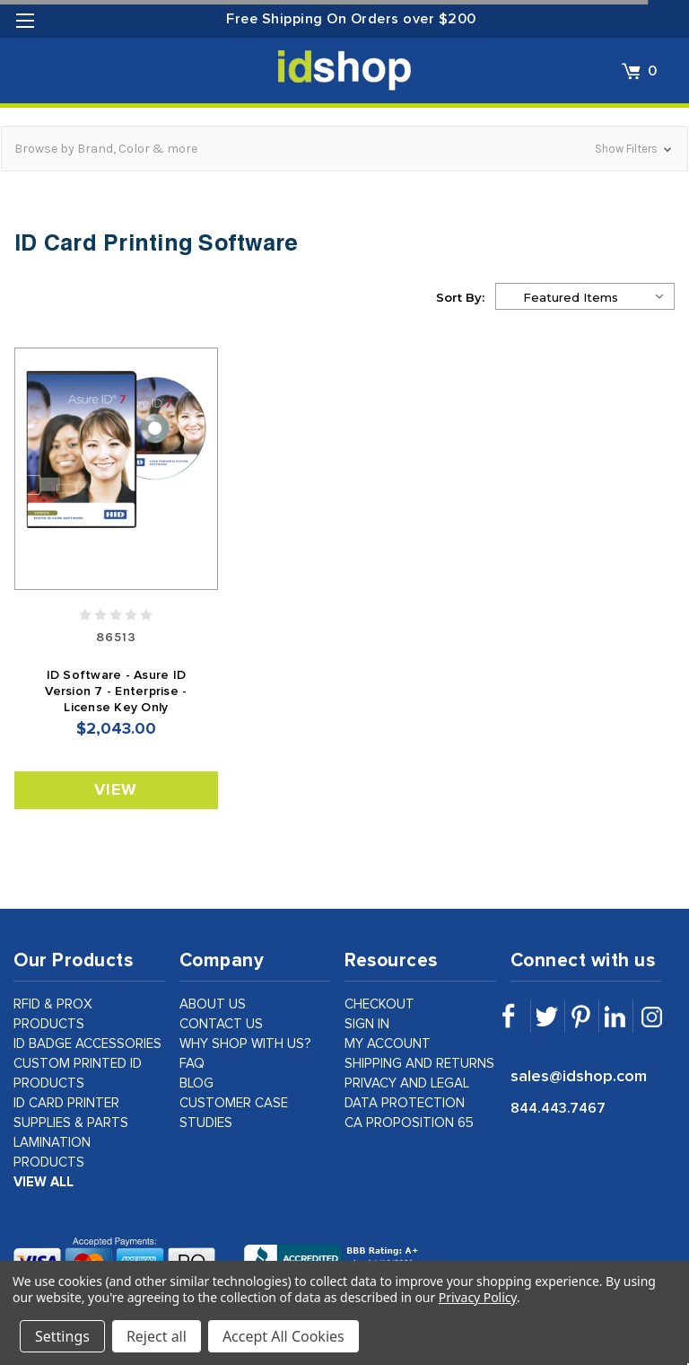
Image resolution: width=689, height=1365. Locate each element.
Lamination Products (52, 1152)
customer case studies (233, 1113)
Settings (62, 1336)
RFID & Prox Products (52, 1014)
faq (192, 1063)
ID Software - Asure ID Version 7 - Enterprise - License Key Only (116, 691)
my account (387, 1044)
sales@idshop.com (578, 1077)
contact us (221, 1024)
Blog (196, 1083)
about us (212, 1004)
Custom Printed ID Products (77, 1073)
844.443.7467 (558, 1108)
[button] (344, 149)
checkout (379, 1004)
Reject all (156, 1336)
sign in (366, 1024)
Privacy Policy (478, 1297)
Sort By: (460, 297)
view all (43, 1182)
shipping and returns (419, 1063)
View (115, 790)
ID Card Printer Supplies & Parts (70, 1113)
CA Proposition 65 (409, 1123)
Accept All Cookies (283, 1336)
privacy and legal (406, 1083)
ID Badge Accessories (87, 1044)
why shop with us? (245, 1044)
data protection (404, 1103)
